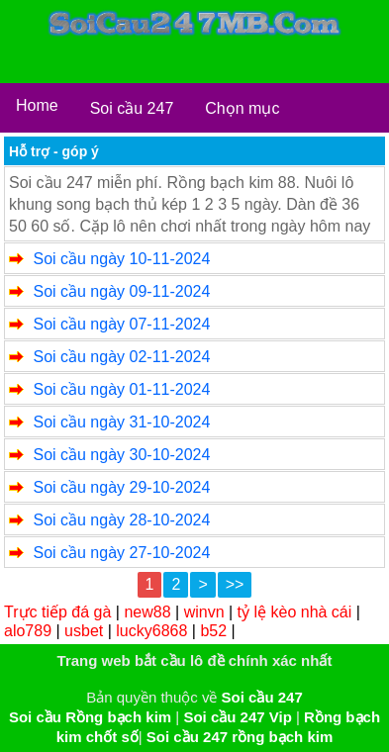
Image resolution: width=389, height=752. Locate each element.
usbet (83, 630)
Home (37, 105)
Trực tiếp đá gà (57, 612)
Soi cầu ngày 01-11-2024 (121, 389)
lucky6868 (151, 630)
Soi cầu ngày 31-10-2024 (121, 422)
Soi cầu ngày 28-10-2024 (121, 520)
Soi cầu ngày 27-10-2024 (121, 552)
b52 (213, 630)
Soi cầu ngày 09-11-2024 (121, 291)
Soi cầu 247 (132, 108)
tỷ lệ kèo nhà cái (295, 612)
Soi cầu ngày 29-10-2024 (121, 487)
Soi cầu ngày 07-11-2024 (121, 324)
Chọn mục (242, 108)
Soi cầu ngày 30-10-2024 (121, 454)
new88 (147, 612)
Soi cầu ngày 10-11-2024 (121, 258)
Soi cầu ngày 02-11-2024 (121, 356)
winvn (204, 612)
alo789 (27, 630)
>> (235, 584)
